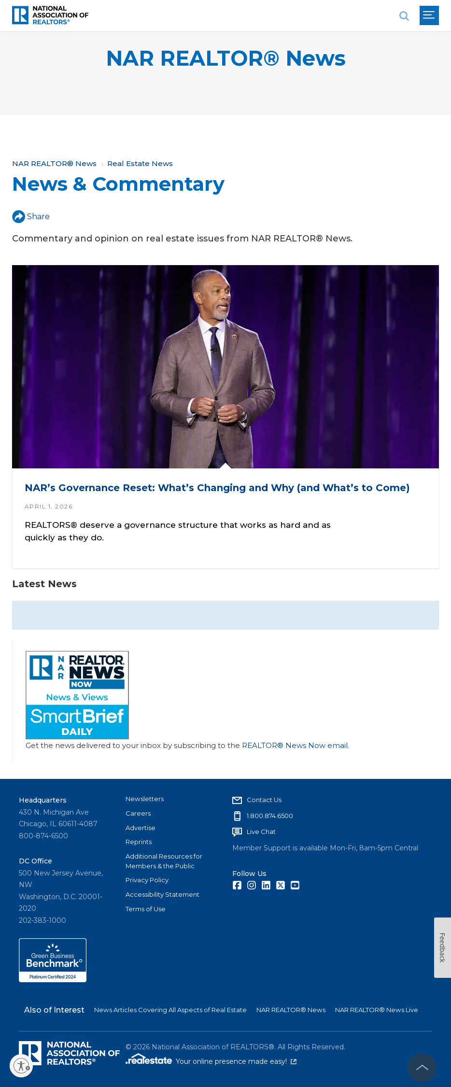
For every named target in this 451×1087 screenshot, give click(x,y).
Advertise (140, 828)
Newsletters (145, 799)
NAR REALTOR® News (226, 58)
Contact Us (264, 800)
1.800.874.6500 (270, 815)
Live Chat (261, 831)
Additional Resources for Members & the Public (164, 861)
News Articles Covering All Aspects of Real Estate (170, 1010)
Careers (138, 813)
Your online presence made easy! (236, 1061)
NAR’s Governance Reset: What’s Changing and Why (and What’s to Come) (217, 488)
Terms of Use (146, 909)
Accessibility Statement (162, 894)
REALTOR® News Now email (295, 745)
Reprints (139, 842)
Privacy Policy (147, 880)
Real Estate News (140, 163)
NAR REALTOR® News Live (376, 1010)
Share (31, 216)
